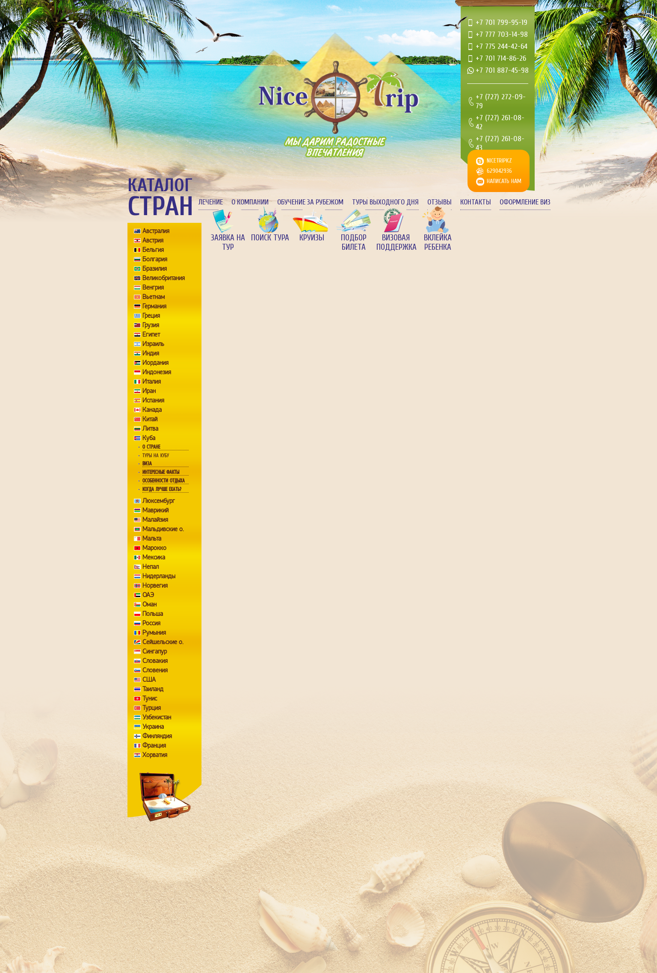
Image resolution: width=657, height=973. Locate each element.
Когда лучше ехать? (161, 489)
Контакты (475, 202)
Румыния (154, 632)
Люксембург (158, 501)
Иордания (155, 363)
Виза (147, 464)
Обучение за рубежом (310, 202)
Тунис (149, 698)
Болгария (154, 259)
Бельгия (153, 250)
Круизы (311, 238)
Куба (148, 438)
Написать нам (504, 181)
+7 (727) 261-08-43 (500, 143)
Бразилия (154, 268)
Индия (150, 353)
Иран (149, 391)
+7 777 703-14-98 (502, 34)
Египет (151, 334)
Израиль (153, 344)
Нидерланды (158, 576)
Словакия (155, 661)
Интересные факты (160, 472)
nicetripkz (499, 160)
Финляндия (157, 736)
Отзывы (439, 202)
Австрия (152, 240)
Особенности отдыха (163, 481)
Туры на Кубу (155, 455)
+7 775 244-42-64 (501, 46)
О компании (250, 202)
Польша (152, 614)
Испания (153, 400)
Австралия (155, 231)
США (149, 679)
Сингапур (154, 651)
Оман (149, 604)
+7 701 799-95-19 (501, 22)
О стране (151, 447)
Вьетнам (153, 297)
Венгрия (153, 287)
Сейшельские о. (162, 642)
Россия (151, 623)
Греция (151, 315)
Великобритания (163, 278)
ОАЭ (148, 595)
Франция (154, 745)
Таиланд (152, 689)
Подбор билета (354, 242)
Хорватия (154, 755)
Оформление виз (525, 202)
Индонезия (156, 372)
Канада (152, 410)
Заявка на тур (228, 242)
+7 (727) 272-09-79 (501, 101)
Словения (155, 670)
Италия (151, 381)
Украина (153, 726)
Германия (154, 306)
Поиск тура (270, 238)
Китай (149, 419)
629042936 (499, 170)
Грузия (150, 325)
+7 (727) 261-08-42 (500, 122)
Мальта (151, 538)
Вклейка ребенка (438, 242)
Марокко (154, 548)
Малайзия (155, 519)
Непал (150, 567)
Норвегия (155, 585)
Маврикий (155, 510)
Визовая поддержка (395, 242)
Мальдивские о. (163, 529)
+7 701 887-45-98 (502, 70)
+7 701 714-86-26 (501, 58)
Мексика (153, 557)
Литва (150, 428)
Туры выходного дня (385, 202)
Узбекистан (156, 717)
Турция (151, 708)
